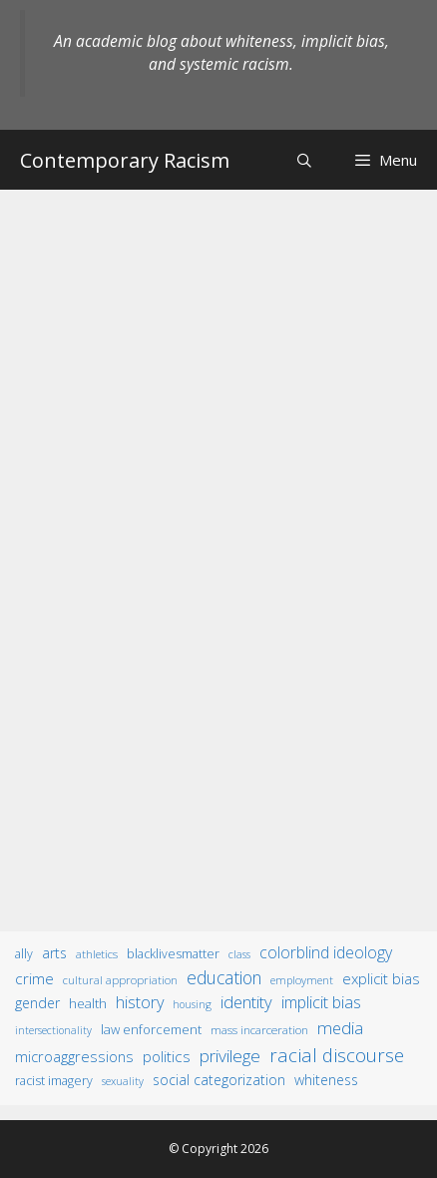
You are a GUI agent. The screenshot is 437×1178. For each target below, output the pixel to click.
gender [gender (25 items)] (37, 1002)
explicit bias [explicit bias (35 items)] (381, 978)
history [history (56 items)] (140, 1002)
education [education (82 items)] (224, 977)
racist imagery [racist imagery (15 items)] (54, 1080)
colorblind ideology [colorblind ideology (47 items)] (325, 952)
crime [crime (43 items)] (34, 978)
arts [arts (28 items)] (54, 952)
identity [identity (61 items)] (246, 1001)
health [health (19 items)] (88, 1003)
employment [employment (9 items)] (301, 979)
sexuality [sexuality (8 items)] (123, 1081)
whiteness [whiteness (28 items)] (326, 1079)
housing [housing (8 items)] (192, 1004)
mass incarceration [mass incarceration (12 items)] (259, 1029)
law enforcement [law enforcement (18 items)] (151, 1029)
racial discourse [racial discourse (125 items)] (336, 1054)
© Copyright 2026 (218, 1148)
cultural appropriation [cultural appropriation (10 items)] (120, 979)
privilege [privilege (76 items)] (230, 1055)
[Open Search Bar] (304, 160)
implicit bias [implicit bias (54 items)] (321, 1002)
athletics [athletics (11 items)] (97, 953)
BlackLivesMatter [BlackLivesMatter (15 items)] (173, 953)
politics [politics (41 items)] (167, 1056)
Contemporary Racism (124, 160)
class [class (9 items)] (239, 953)
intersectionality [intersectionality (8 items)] (53, 1030)
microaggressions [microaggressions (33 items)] (74, 1056)
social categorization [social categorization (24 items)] (219, 1079)
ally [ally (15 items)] (24, 953)
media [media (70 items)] (340, 1027)
